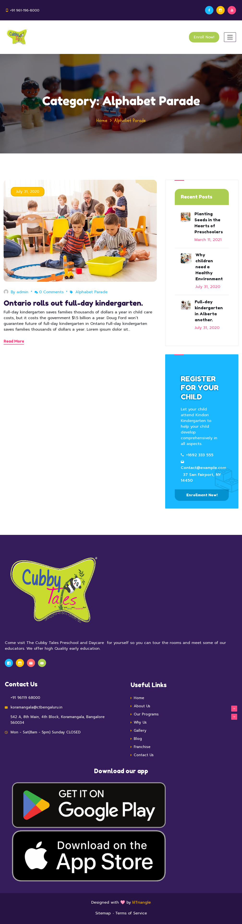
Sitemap (103, 913)
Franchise (142, 746)
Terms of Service (131, 913)
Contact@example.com (203, 465)
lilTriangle (141, 902)
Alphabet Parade (91, 292)
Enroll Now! (204, 37)
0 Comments (49, 292)
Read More (14, 341)
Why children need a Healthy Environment (209, 266)
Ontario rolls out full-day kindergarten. (73, 303)
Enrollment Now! (202, 495)
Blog (138, 738)
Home (101, 120)
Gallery (140, 730)
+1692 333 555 (197, 455)
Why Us (140, 722)
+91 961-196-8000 (24, 10)
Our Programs (185, 714)
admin (22, 292)
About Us (185, 706)
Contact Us (144, 755)
